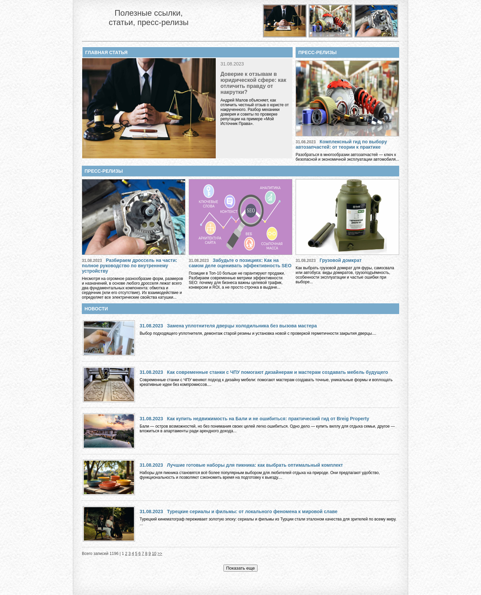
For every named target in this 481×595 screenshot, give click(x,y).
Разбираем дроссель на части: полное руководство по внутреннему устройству (129, 266)
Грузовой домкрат (341, 260)
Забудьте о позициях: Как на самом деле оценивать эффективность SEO (240, 263)
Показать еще (240, 568)
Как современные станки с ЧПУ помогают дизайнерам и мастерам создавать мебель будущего (277, 372)
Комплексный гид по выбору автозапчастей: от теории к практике (341, 144)
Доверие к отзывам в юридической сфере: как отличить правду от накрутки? (253, 83)
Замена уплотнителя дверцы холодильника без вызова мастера (242, 325)
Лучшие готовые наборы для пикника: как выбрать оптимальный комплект (255, 465)
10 (154, 553)
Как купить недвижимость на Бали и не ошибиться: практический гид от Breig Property (268, 418)
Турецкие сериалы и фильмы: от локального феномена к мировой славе (252, 511)
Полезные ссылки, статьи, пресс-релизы (148, 17)
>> (159, 553)
